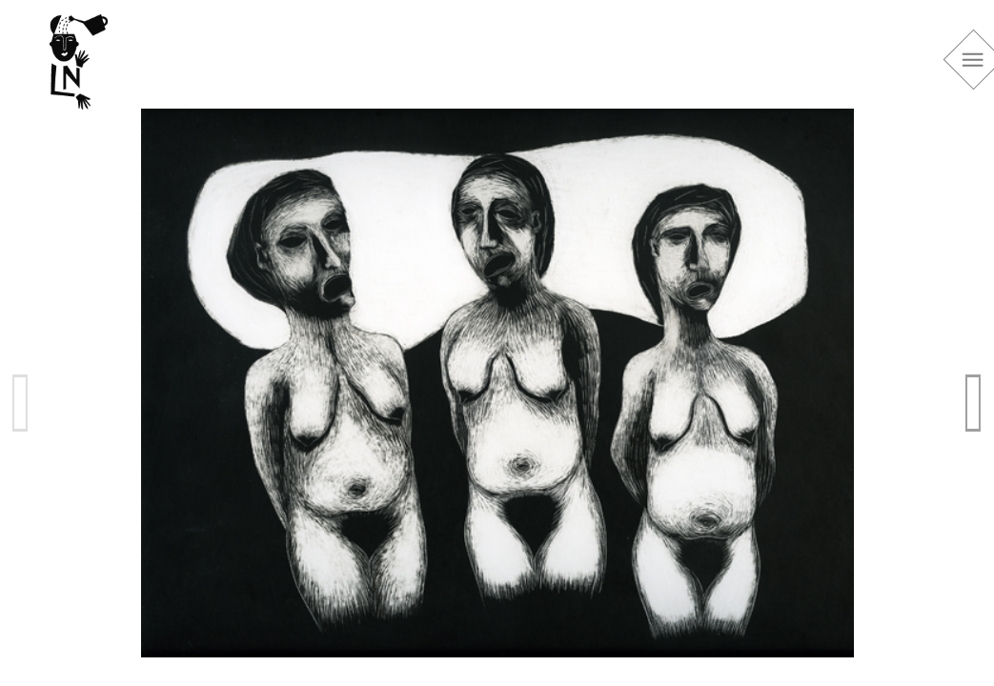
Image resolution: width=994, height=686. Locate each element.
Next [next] (974, 402)
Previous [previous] (20, 402)
